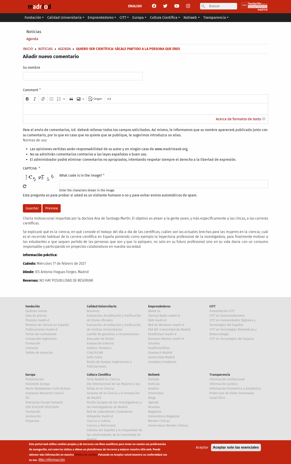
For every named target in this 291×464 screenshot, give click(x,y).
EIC (27, 398)
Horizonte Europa (37, 384)
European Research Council (44, 393)
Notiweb (154, 375)
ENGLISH (135, 6)
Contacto (31, 348)
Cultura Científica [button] (163, 17)
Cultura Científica (99, 375)
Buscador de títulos (100, 339)
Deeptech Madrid (160, 353)
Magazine (154, 412)
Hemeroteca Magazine (164, 416)
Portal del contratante (40, 334)
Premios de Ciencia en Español (47, 325)
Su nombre (31, 67)
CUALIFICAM (95, 353)
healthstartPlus (159, 348)
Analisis (153, 388)
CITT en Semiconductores (227, 316)
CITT (212, 306)
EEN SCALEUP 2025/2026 (42, 407)
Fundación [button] (33, 17)
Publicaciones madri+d (41, 329)
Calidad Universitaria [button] (64, 17)
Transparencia (219, 375)
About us (154, 311)
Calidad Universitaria (101, 306)
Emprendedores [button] (100, 17)
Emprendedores (159, 306)
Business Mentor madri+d (166, 339)
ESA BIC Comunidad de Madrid (169, 329)
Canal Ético (217, 398)
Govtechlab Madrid (161, 357)
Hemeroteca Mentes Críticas (168, 425)
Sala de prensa (36, 316)
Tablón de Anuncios (39, 353)
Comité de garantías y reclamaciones (113, 334)
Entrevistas (156, 393)
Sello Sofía (94, 357)
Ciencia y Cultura (99, 421)
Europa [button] (138, 17)
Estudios (154, 343)
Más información (51, 460)
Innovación (33, 416)
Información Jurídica (223, 384)
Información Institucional (227, 379)
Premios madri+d (37, 320)
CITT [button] (123, 17)
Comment (30, 90)
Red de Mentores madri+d (166, 325)
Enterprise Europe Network (44, 402)
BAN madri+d (157, 320)
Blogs (152, 398)
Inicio (28, 49)
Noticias (33, 31)
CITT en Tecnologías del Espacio (231, 339)
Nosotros (93, 311)
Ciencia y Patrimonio (101, 425)
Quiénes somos (36, 311)
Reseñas (154, 407)
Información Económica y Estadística (235, 388)
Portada (153, 379)
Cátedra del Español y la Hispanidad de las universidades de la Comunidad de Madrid (114, 434)
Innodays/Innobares (162, 362)
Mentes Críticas (159, 421)
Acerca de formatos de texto (238, 119)
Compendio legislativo (41, 339)
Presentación (34, 379)
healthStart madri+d (162, 334)
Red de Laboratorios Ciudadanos (110, 412)
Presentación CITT (222, 311)
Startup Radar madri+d (164, 316)
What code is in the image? (80, 175)
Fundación (32, 306)
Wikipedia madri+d (100, 416)
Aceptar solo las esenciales (236, 448)
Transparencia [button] (214, 17)
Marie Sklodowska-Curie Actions (48, 388)
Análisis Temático (99, 348)
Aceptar (202, 448)
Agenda (32, 39)
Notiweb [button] (190, 17)
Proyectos (32, 421)
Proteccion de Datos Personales (231, 393)
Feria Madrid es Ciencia (103, 379)
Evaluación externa (100, 343)
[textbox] (145, 109)
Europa (30, 375)
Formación (32, 343)
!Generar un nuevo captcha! (24, 186)
